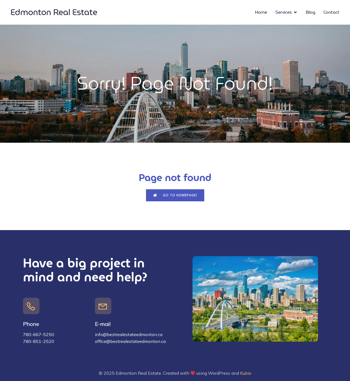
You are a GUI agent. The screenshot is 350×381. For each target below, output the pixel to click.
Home (261, 12)
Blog (310, 12)
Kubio (245, 373)
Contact (331, 12)
